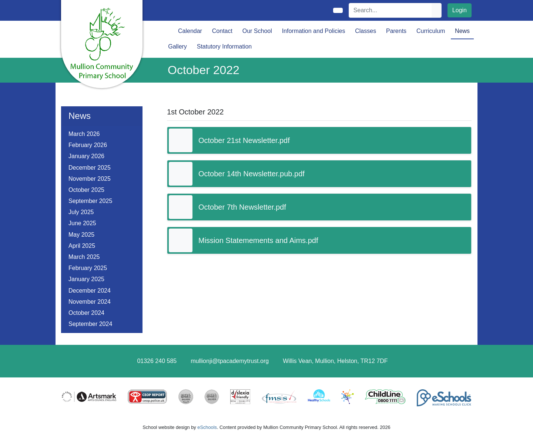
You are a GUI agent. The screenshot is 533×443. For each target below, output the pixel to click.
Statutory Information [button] (224, 46)
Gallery (177, 46)
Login (459, 10)
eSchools (207, 427)
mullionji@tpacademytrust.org (230, 361)
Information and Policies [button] (313, 31)
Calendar (190, 31)
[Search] (390, 10)
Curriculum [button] (430, 31)
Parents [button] (396, 31)
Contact (222, 31)
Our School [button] (257, 31)
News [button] (462, 31)
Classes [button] (365, 31)
